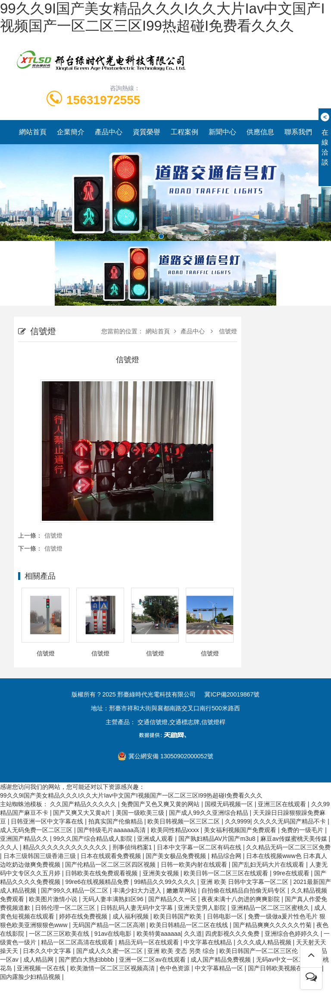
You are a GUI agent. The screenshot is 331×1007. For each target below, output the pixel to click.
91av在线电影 (113, 933)
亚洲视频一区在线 (42, 968)
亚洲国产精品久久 (25, 838)
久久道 (193, 933)
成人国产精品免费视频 (221, 959)
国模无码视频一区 (230, 804)
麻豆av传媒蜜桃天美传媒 (294, 838)
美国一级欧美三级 (141, 812)
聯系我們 (298, 132)
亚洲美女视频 (162, 873)
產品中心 (108, 132)
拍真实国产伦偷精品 (116, 821)
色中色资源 (175, 968)
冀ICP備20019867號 (231, 694)
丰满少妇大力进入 (138, 890)
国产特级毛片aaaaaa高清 (112, 829)
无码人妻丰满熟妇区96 (113, 899)
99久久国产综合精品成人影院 (93, 838)
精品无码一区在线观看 (150, 942)
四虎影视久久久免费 (233, 933)
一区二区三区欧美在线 (60, 933)
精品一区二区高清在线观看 (78, 942)
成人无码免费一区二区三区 (37, 829)
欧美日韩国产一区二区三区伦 (259, 950)
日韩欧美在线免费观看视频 (102, 873)
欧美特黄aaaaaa (159, 933)
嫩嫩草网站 (182, 890)
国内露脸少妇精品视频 (31, 976)
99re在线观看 (292, 873)
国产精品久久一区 (173, 899)
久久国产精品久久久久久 (84, 804)
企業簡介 (70, 132)
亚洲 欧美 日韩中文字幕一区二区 (245, 881)
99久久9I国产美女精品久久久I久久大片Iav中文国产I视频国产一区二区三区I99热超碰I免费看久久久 (131, 795)
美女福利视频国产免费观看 (241, 829)
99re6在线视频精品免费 (98, 881)
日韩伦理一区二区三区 (66, 907)
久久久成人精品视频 (265, 942)
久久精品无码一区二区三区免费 (288, 847)
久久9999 (237, 821)
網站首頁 (33, 132)
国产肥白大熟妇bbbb (87, 959)
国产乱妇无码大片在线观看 (269, 864)
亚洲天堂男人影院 (203, 907)
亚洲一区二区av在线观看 (153, 959)
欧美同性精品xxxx (176, 829)
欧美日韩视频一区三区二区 (184, 821)
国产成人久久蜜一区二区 (110, 950)
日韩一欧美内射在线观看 (195, 864)
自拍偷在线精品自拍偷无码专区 (244, 890)
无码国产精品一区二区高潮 (109, 925)
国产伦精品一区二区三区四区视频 (111, 864)
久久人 (10, 847)
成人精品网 (39, 959)
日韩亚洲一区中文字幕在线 (48, 821)
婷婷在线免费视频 (84, 916)
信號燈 (227, 331)
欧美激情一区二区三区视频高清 (113, 968)
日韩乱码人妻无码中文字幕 (137, 907)
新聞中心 (222, 132)
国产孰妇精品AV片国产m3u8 (217, 838)
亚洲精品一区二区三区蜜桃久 (271, 907)
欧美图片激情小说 (54, 899)
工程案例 (184, 132)
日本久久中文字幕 (48, 950)
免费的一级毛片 (303, 829)
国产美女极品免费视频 (177, 855)
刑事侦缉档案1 (133, 847)
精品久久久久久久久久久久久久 (66, 847)
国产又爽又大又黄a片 (82, 812)
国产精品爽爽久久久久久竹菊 (273, 925)
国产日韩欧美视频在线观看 (285, 968)
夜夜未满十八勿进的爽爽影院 (241, 899)
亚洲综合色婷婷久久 (293, 933)
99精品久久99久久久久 (165, 881)
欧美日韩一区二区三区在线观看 (227, 873)
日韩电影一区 (226, 916)
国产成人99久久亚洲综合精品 (209, 812)
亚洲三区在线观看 (283, 804)
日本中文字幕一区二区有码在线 (200, 847)
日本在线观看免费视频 (112, 855)
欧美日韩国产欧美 (178, 916)
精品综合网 (227, 855)
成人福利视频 (131, 916)
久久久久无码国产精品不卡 (290, 821)
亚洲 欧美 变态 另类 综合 (181, 950)
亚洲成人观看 (156, 838)
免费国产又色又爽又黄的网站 (161, 804)
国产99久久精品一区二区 (75, 890)
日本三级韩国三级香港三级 (40, 855)
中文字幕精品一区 (220, 968)
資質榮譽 (146, 132)
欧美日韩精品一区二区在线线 (190, 925)
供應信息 (260, 132)
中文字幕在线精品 (209, 942)
